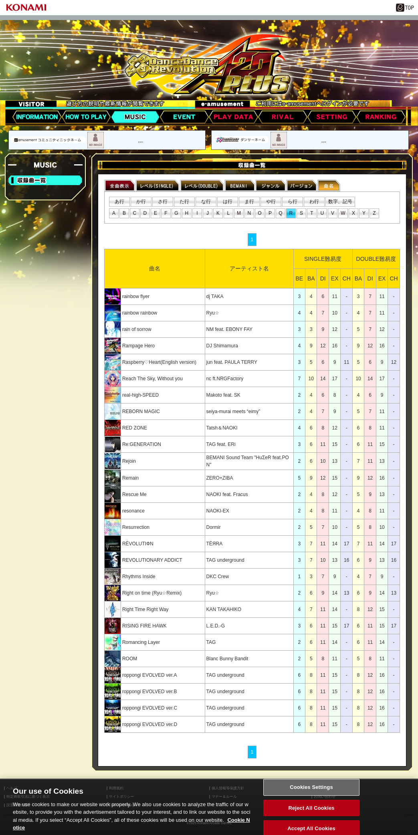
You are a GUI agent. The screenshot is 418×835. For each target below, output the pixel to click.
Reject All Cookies (311, 814)
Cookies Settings (311, 794)
